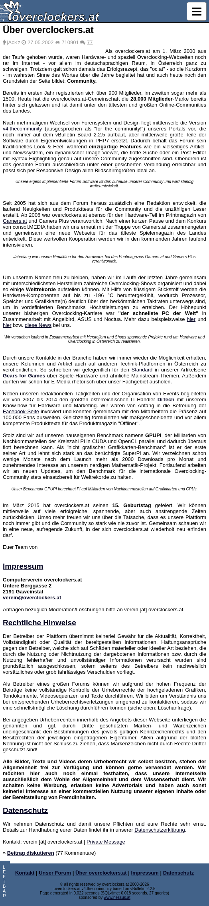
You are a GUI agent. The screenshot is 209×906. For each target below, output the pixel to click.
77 (90, 42)
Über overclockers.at (101, 873)
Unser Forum (55, 873)
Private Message (106, 842)
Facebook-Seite (21, 411)
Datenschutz (25, 810)
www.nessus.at (117, 897)
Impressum (23, 566)
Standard (142, 370)
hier (191, 319)
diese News (38, 325)
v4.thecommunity (22, 129)
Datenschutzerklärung (159, 830)
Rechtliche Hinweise (39, 622)
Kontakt (24, 873)
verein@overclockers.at (32, 598)
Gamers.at (15, 221)
